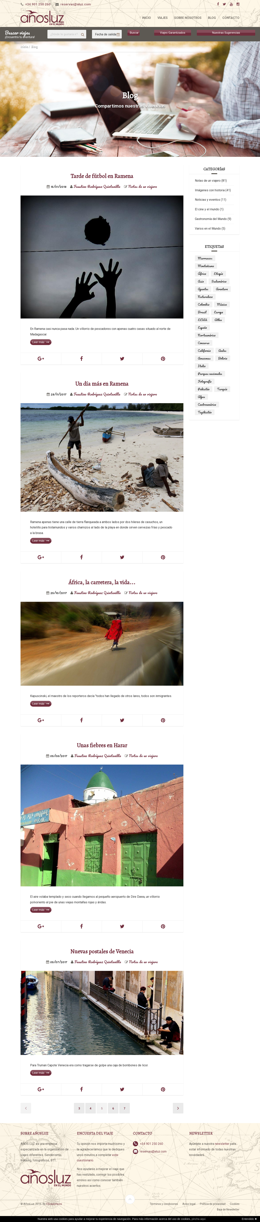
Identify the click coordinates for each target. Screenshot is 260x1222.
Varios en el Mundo (208, 228)
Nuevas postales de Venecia (102, 951)
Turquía (222, 389)
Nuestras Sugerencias (226, 32)
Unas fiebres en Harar (102, 745)
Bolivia (222, 358)
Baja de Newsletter (228, 1209)
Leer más (40, 342)
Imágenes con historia (210, 190)
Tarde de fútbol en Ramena (102, 176)
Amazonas (204, 358)
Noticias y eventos (207, 199)
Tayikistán (205, 412)
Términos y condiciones (164, 1203)
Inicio (146, 18)
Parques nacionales (210, 373)
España (202, 327)
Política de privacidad (212, 1203)
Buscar (134, 32)
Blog (212, 18)
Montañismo (206, 265)
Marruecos (205, 258)
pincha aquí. (199, 1218)
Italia (202, 366)
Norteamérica (207, 335)
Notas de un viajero (208, 180)
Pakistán (203, 389)
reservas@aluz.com (75, 4)
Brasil (202, 312)
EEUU (202, 319)
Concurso (203, 342)
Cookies (234, 1203)
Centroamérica (207, 404)
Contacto (230, 18)
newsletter (222, 1144)
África (202, 273)
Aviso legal (188, 1203)
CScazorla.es (54, 1203)
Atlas (218, 319)
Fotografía (205, 381)
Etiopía (218, 273)
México (222, 304)
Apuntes (203, 289)
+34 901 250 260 (38, 4)
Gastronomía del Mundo (211, 219)
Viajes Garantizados (172, 32)
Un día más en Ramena (101, 384)
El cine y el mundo (207, 209)
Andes (222, 350)
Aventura (222, 289)
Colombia (203, 304)
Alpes (201, 396)
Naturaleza (205, 296)
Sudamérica (219, 281)
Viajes (162, 18)
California (204, 350)
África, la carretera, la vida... (101, 582)
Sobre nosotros (187, 18)
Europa (218, 312)
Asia (201, 281)
